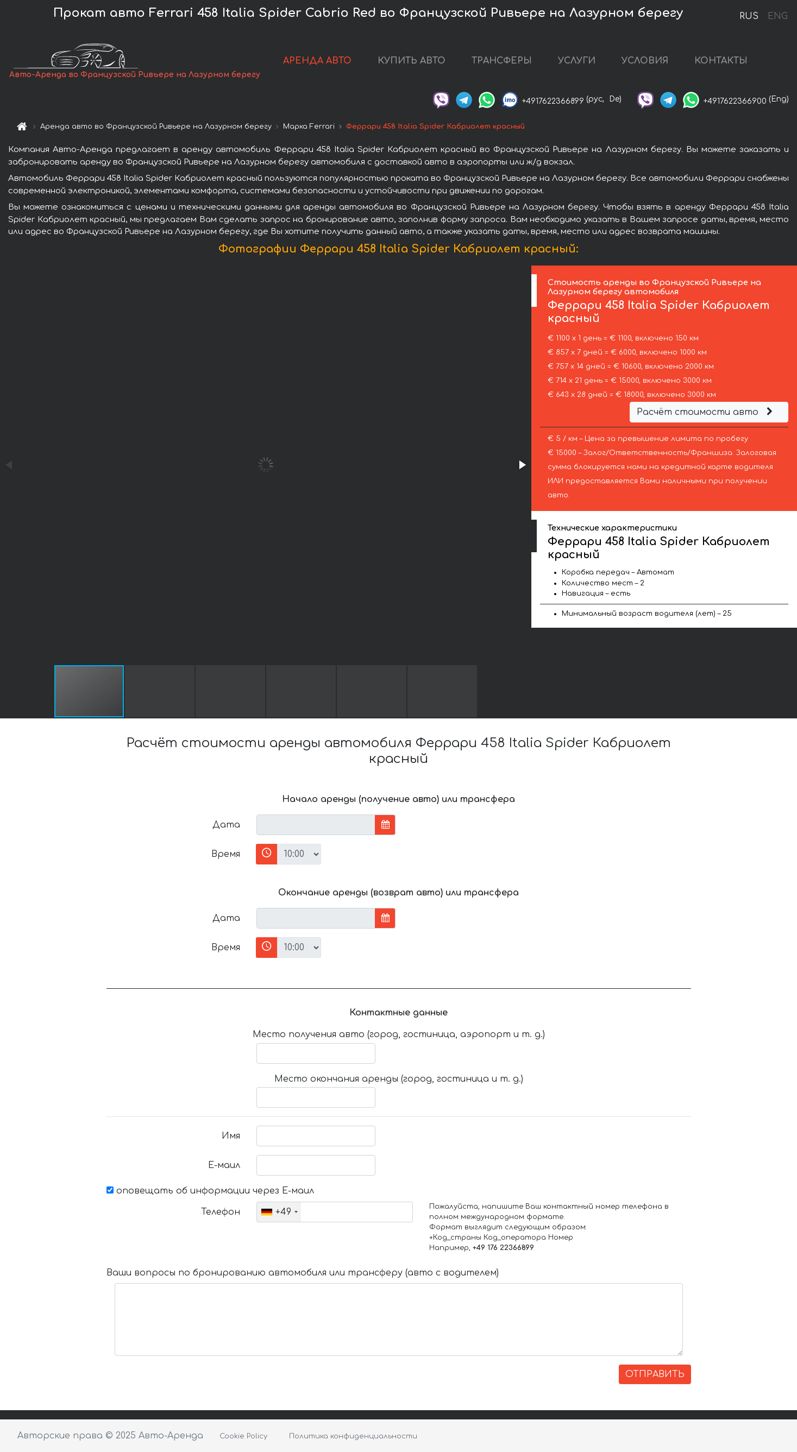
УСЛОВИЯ (645, 61)
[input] (315, 825)
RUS (748, 16)
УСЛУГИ (576, 61)
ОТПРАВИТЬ (655, 1374)
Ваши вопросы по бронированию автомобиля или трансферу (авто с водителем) (302, 1273)
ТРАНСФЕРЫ (502, 61)
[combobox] (279, 1212)
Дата (226, 825)
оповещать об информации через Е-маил (210, 1191)
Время (225, 854)
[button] (521, 465)
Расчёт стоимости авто (706, 412)
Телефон (220, 1212)
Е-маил (224, 1165)
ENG (777, 16)
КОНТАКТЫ (721, 61)
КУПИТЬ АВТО (411, 61)
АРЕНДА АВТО (317, 61)
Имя (231, 1136)
